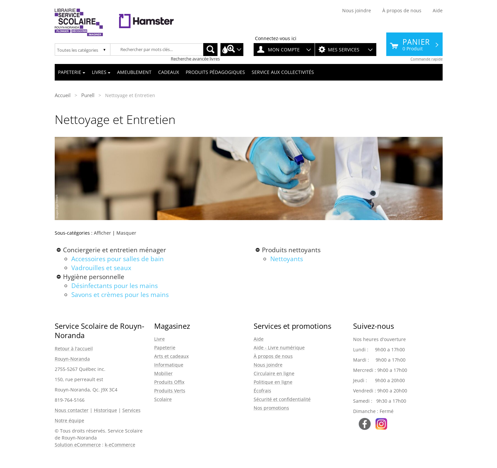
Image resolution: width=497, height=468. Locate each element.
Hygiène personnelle (93, 276)
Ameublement (134, 72)
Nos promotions (271, 408)
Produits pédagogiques (215, 72)
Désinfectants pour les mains (114, 285)
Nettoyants (286, 259)
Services (131, 410)
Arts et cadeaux (171, 356)
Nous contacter (72, 410)
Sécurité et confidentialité (282, 399)
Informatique (168, 365)
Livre (159, 339)
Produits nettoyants (291, 250)
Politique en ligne (273, 382)
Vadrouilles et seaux (101, 267)
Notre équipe (69, 420)
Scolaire (163, 399)
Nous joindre (356, 10)
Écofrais (262, 390)
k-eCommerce (120, 444)
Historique (105, 410)
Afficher (102, 233)
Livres (101, 72)
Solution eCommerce (78, 444)
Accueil (63, 95)
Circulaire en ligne (274, 373)
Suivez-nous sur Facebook (365, 424)
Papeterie (71, 72)
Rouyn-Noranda (72, 359)
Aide (438, 10)
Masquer (126, 233)
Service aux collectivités (283, 72)
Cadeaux (168, 72)
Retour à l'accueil (74, 348)
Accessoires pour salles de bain (117, 259)
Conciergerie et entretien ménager (114, 250)
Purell (87, 95)
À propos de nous (401, 10)
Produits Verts (169, 390)
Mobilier (163, 373)
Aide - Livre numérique (279, 347)
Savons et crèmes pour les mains (120, 294)
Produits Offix (169, 382)
